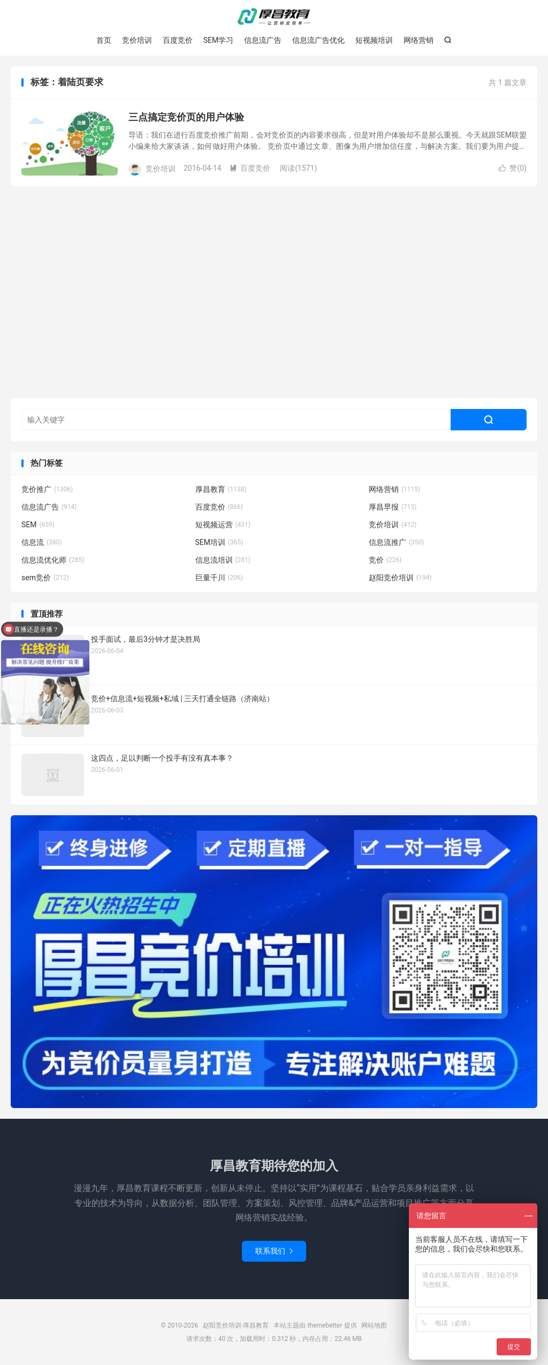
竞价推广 (47, 489)
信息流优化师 (53, 560)
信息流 (41, 542)
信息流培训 (223, 560)
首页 (103, 40)
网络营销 (418, 40)
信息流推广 (396, 542)
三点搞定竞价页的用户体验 (186, 117)
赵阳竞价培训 (400, 577)
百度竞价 (178, 40)
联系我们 (274, 1251)
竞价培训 (137, 40)
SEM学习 (218, 40)
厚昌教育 (221, 489)
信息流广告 (262, 40)
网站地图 (374, 1325)
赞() (513, 168)
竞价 (385, 560)
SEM (38, 524)
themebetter (324, 1325)
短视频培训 (374, 40)
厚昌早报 (393, 507)
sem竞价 (44, 577)
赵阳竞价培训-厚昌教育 (274, 16)
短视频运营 (223, 524)
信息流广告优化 (318, 40)
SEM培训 (219, 542)
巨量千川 (219, 577)
